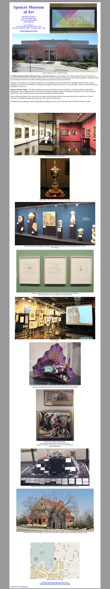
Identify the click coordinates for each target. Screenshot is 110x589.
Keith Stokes (25, 586)
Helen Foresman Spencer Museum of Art (52, 582)
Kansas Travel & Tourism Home (60, 584)
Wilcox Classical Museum (21, 101)
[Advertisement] (55, 107)
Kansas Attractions (45, 584)
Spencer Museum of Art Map (28, 31)
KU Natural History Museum (41, 101)
